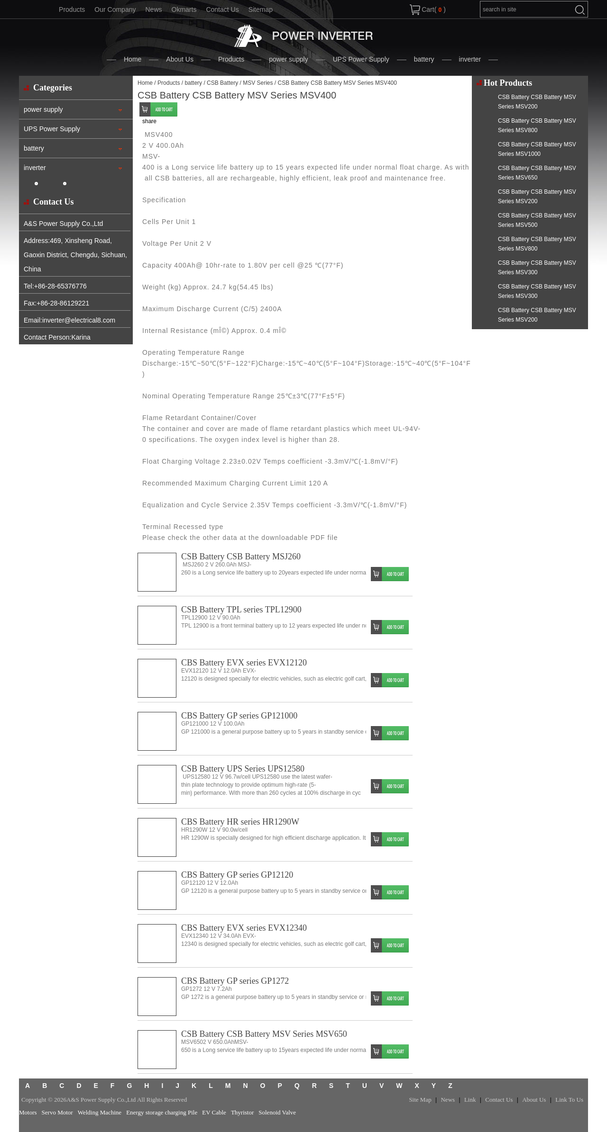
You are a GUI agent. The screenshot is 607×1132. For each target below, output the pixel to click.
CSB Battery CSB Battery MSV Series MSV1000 (537, 149)
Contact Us (222, 9)
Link (470, 1099)
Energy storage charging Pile (161, 1112)
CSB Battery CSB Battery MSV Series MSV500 (537, 220)
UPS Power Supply (361, 59)
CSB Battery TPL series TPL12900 (241, 609)
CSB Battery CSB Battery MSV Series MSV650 (264, 1034)
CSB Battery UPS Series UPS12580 (242, 768)
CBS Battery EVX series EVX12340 (244, 928)
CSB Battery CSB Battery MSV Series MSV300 (537, 268)
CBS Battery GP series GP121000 (239, 715)
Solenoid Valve (277, 1112)
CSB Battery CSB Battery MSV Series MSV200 (537, 102)
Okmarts (184, 9)
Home (132, 59)
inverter (470, 59)
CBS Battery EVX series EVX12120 (244, 662)
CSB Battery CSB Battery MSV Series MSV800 (537, 125)
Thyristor (242, 1112)
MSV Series (258, 83)
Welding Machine (99, 1112)
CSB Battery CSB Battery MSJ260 (241, 556)
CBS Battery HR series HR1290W (240, 822)
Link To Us (569, 1099)
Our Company (115, 9)
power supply (288, 59)
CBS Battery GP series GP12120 (237, 875)
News (153, 9)
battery (424, 59)
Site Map (420, 1099)
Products (72, 9)
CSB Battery (222, 83)
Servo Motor (57, 1112)
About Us (179, 59)
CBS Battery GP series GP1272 (235, 981)
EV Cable (214, 1112)
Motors (28, 1112)
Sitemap (260, 9)
